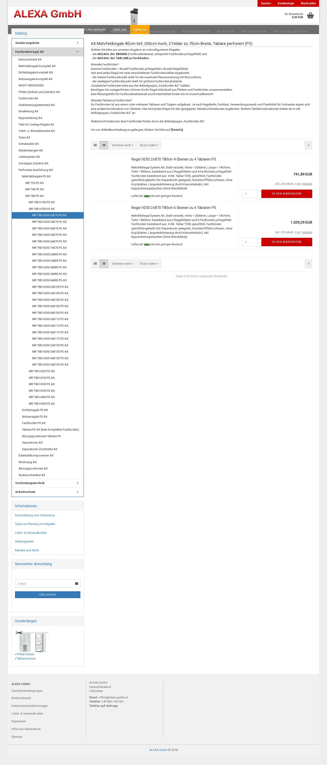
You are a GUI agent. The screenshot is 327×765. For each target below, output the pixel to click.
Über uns (120, 29)
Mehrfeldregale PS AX (36, 185)
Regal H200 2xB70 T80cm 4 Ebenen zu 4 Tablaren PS (173, 168)
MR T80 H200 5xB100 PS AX (50, 315)
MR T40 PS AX (34, 198)
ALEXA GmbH (158, 759)
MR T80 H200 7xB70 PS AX (49, 256)
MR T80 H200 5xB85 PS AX (49, 283)
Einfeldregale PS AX (35, 419)
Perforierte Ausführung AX (36, 179)
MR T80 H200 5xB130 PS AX (50, 373)
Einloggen (48, 603)
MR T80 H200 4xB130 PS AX (50, 367)
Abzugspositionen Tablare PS (41, 445)
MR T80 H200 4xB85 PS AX (49, 276)
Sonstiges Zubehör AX (33, 172)
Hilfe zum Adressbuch (26, 738)
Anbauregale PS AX (34, 425)
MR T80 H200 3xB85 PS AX (49, 269)
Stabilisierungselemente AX (37, 114)
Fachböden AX (28, 107)
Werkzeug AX (28, 471)
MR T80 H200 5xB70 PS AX (49, 244)
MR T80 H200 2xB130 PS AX (50, 354)
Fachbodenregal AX (29, 61)
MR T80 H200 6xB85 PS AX (49, 289)
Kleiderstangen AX (31, 159)
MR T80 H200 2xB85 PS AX (49, 263)
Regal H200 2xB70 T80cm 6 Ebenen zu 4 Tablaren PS (173, 217)
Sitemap (16, 745)
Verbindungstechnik (30, 492)
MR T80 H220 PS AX (42, 380)
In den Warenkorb (287, 202)
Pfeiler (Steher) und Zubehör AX (39, 101)
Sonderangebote (27, 52)
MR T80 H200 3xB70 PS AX (49, 231)
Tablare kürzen (26, 667)
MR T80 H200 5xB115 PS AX (50, 347)
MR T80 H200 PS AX (42, 218)
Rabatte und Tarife (27, 559)
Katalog (140, 29)
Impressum (18, 730)
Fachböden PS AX (34, 432)
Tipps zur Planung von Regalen (35, 533)
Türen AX (24, 146)
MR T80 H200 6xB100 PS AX (50, 322)
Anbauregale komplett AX (35, 88)
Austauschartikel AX (32, 484)
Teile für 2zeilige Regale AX (36, 133)
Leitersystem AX (29, 166)
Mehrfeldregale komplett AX (37, 75)
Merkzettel (308, 3)
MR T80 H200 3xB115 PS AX (50, 334)
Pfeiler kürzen (25, 663)
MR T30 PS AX (34, 192)
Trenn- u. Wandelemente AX (37, 140)
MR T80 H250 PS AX (42, 387)
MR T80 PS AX (34, 205)
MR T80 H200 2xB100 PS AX (50, 296)
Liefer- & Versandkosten (31, 542)
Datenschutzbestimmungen (29, 715)
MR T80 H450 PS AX (42, 412)
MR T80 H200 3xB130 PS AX (50, 360)
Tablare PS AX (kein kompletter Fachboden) (50, 438)
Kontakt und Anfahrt (89, 29)
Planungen (57, 29)
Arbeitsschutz (25, 501)
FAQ (39, 29)
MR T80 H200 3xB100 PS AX (50, 302)
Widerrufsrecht (21, 707)
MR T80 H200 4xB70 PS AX (49, 237)
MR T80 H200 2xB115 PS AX (50, 328)
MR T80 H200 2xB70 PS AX (49, 224)
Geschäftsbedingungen (26, 700)
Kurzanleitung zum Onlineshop (35, 524)
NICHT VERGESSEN (31, 94)
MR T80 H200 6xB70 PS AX (49, 250)
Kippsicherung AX (30, 127)
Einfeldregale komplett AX (36, 81)
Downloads (21, 29)
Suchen (266, 3)
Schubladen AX (29, 153)
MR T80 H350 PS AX (42, 399)
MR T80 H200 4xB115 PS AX (50, 341)
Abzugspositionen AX (33, 477)
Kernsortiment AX (30, 68)
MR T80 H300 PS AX (42, 393)
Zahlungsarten (24, 550)
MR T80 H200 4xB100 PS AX (50, 309)
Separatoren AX (32, 451)
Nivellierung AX (28, 120)
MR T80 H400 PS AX (42, 406)
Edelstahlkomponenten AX (36, 464)
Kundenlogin (286, 3)
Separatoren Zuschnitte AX (39, 458)
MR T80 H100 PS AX (42, 211)
